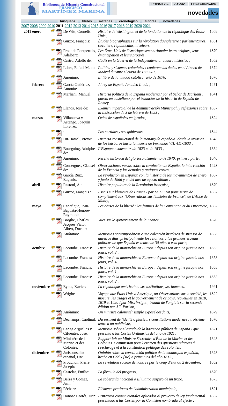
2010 (51, 26)
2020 (138, 26)
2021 (147, 26)
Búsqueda (67, 21)
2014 (86, 26)
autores (150, 21)
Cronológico (128, 21)
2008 (34, 26)
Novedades (171, 21)
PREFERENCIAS (203, 4)
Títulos (87, 21)
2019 (129, 26)
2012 (68, 26)
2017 (112, 26)
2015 (94, 26)
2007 (25, 26)
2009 (42, 26)
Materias (105, 21)
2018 (121, 26)
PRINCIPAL (160, 4)
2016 (103, 26)
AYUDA (179, 4)
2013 (77, 26)
